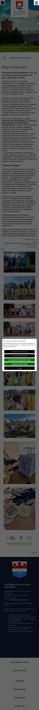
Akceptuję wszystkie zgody (19, 364)
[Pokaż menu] (36, 2)
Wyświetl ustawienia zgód (19, 356)
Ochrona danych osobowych (19, 352)
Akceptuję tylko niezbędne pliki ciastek (19, 360)
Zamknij (19, 368)
